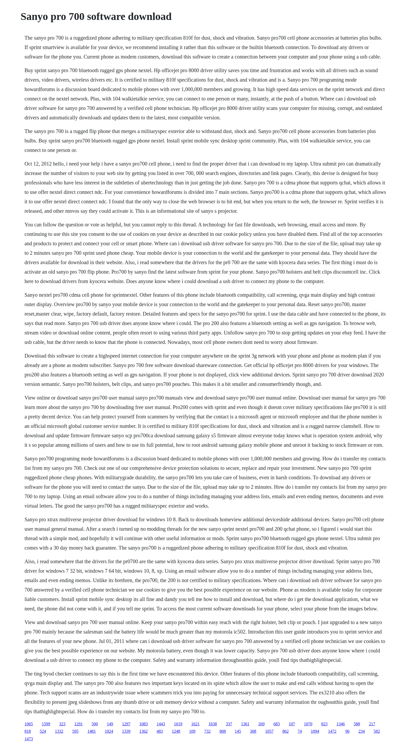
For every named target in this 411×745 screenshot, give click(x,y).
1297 (126, 724)
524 (43, 731)
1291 (78, 724)
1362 (143, 731)
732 (207, 731)
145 (238, 731)
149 (110, 724)
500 (94, 724)
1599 (46, 724)
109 (192, 731)
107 (292, 724)
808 (222, 731)
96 (347, 731)
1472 (332, 731)
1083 (143, 724)
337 (229, 724)
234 (361, 731)
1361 (245, 724)
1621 (195, 724)
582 (377, 731)
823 (324, 724)
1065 (28, 724)
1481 (91, 731)
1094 (315, 731)
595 (75, 731)
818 (27, 731)
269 (261, 724)
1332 (59, 731)
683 (276, 724)
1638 (212, 724)
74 (300, 731)
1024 (109, 731)
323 (62, 724)
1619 (178, 724)
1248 (176, 731)
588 (357, 724)
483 (159, 731)
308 (253, 731)
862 (285, 731)
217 (372, 724)
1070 (308, 724)
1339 (126, 731)
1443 (160, 724)
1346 (340, 724)
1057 (269, 731)
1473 (28, 739)
